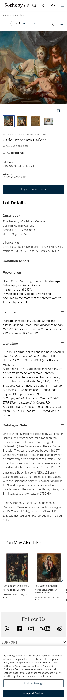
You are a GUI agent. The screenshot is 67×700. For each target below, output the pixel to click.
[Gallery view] (58, 110)
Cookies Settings (33, 683)
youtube (45, 628)
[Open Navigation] (62, 5)
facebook (19, 628)
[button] (33, 67)
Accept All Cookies (33, 693)
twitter (7, 628)
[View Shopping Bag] (53, 5)
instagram (31, 628)
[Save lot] (54, 24)
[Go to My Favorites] (43, 5)
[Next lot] (34, 23)
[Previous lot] (5, 23)
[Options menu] (19, 23)
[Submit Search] (34, 5)
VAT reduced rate (15, 152)
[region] (33, 673)
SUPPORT (9, 642)
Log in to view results (33, 189)
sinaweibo (59, 628)
